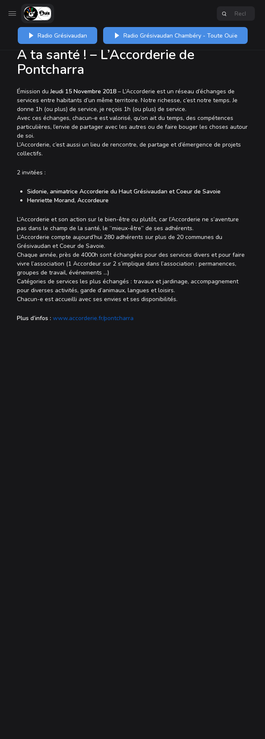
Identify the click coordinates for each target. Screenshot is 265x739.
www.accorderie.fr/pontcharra (93, 318)
